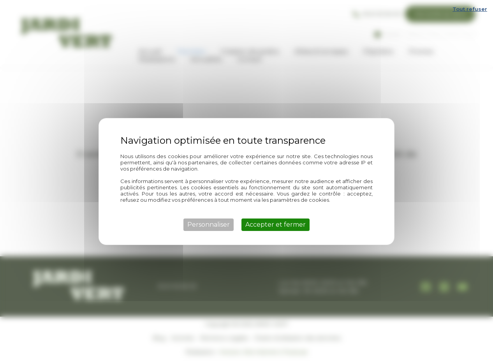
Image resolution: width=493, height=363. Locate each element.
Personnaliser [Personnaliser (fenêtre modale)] (208, 224)
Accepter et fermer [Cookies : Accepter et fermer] (275, 224)
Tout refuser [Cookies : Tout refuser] (470, 9)
